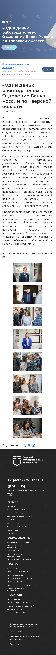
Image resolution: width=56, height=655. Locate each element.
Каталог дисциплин (16, 613)
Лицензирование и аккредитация (16, 555)
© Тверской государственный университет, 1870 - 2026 (24, 625)
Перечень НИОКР (14, 582)
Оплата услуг (13, 523)
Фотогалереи (13, 530)
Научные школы (15, 575)
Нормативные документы (19, 559)
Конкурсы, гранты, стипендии (15, 589)
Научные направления (18, 572)
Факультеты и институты (18, 542)
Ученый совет (13, 520)
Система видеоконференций (20, 606)
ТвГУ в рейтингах (15, 513)
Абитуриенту (16, 644)
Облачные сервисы (16, 609)
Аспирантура (13, 551)
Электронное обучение (18, 603)
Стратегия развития (16, 510)
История (11, 506)
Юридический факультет (16, 64)
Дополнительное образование (15, 546)
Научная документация (18, 585)
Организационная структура (20, 517)
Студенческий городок (18, 527)
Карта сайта (15, 631)
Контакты (11, 533)
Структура (12, 568)
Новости (9, 47)
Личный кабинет (15, 599)
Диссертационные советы (19, 578)
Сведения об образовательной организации (24, 637)
